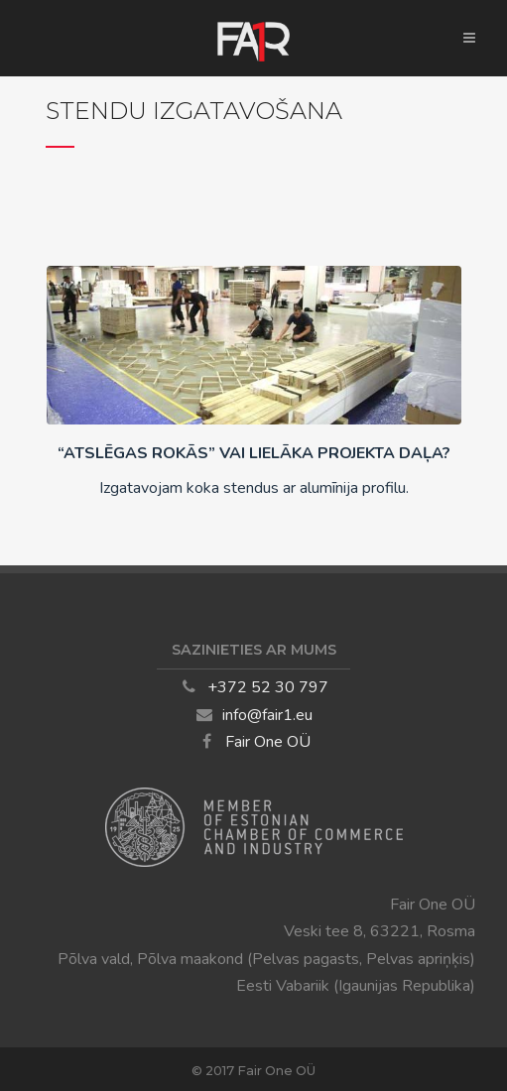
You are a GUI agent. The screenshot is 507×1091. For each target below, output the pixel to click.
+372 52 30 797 (267, 687)
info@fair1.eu (267, 715)
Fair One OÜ (268, 742)
